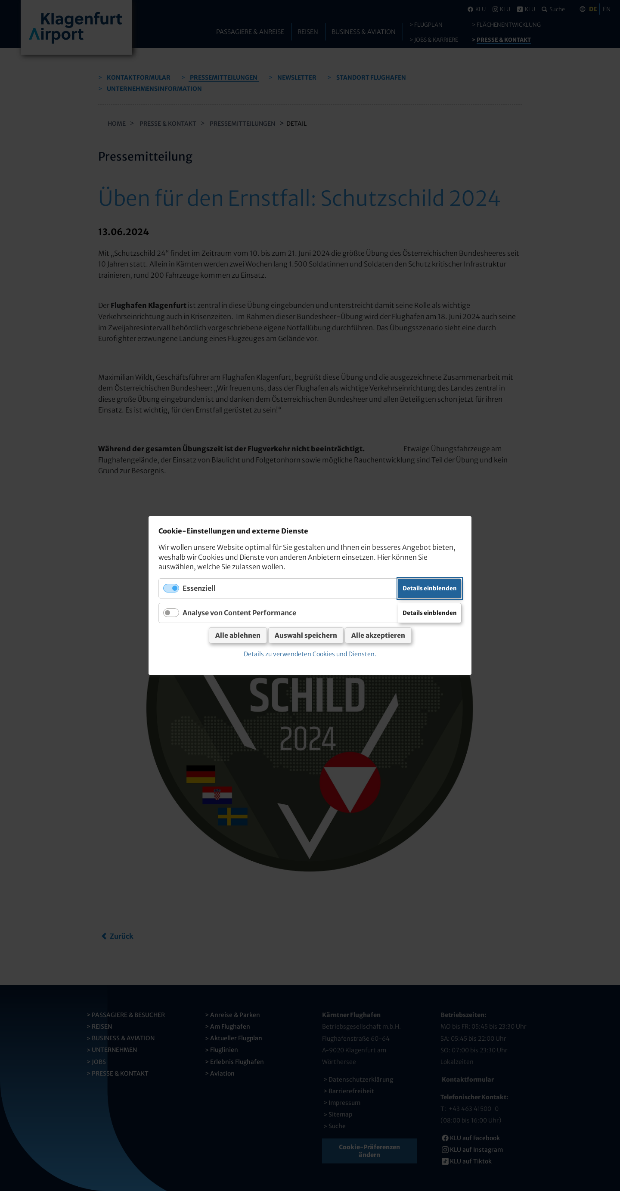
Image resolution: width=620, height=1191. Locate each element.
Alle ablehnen (237, 635)
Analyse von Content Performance (239, 612)
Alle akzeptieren (378, 635)
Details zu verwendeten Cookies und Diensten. (310, 654)
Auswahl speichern (306, 635)
